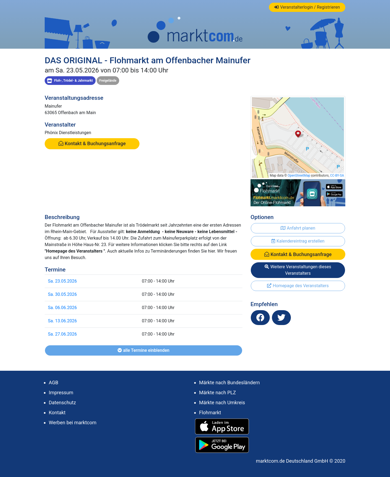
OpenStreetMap (299, 175)
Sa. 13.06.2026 (62, 320)
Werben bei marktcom (72, 422)
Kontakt (57, 412)
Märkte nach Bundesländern (229, 382)
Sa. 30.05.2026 (62, 294)
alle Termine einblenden (143, 350)
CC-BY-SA (337, 175)
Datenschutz (62, 402)
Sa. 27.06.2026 (62, 334)
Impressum (61, 392)
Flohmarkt (210, 412)
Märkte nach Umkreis (222, 402)
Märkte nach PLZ (217, 392)
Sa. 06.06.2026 (62, 307)
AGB (53, 382)
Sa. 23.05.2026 (62, 281)
